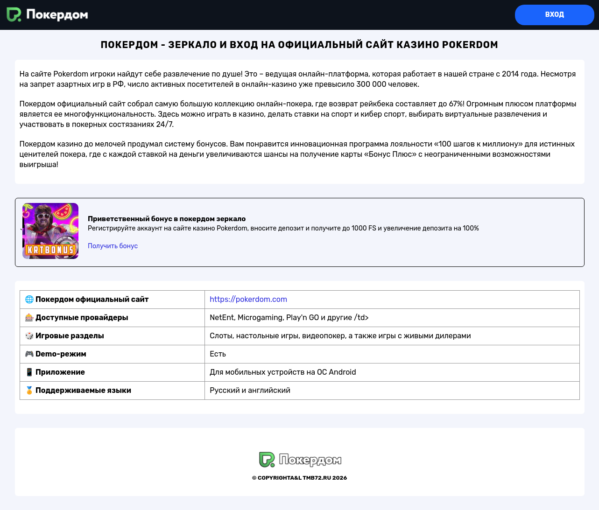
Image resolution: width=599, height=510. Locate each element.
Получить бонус (113, 246)
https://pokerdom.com (248, 299)
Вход (554, 15)
